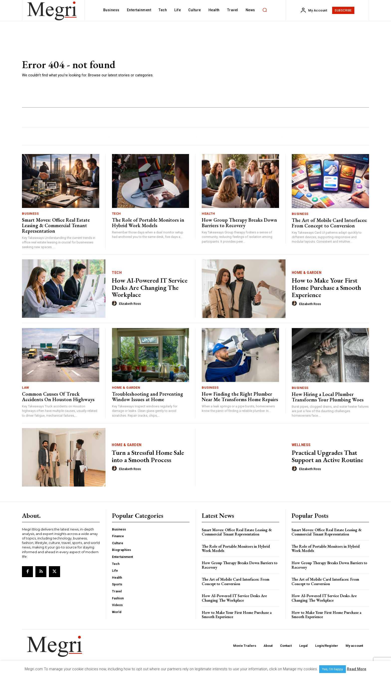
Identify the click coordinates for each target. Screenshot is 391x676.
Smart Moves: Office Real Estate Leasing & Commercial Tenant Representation (56, 225)
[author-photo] (115, 303)
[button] (265, 10)
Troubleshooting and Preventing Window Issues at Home (147, 397)
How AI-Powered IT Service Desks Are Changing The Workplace (150, 287)
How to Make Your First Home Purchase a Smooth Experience (326, 287)
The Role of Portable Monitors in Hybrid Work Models (148, 223)
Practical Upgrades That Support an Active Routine (327, 456)
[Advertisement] (267, 69)
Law (25, 387)
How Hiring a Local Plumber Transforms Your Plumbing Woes (328, 397)
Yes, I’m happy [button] (332, 669)
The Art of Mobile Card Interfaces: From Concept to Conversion (329, 223)
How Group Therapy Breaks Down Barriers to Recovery (239, 223)
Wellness (301, 445)
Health (208, 213)
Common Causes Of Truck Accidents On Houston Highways (58, 397)
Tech (116, 213)
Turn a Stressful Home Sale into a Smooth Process (148, 456)
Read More (356, 669)
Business (30, 213)
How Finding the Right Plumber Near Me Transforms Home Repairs (240, 397)
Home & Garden (307, 272)
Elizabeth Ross (130, 304)
